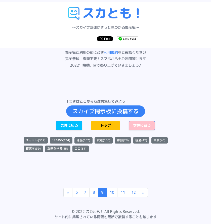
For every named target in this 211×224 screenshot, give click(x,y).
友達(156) (103, 140)
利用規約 (111, 52)
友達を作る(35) (57, 149)
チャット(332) (36, 140)
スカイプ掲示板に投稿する (105, 111)
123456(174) (61, 140)
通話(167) (83, 140)
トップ (105, 125)
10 (112, 192)
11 (122, 192)
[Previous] (67, 192)
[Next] (143, 192)
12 (133, 192)
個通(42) (141, 140)
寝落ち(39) (33, 149)
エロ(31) (81, 149)
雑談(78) (123, 140)
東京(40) (159, 140)
